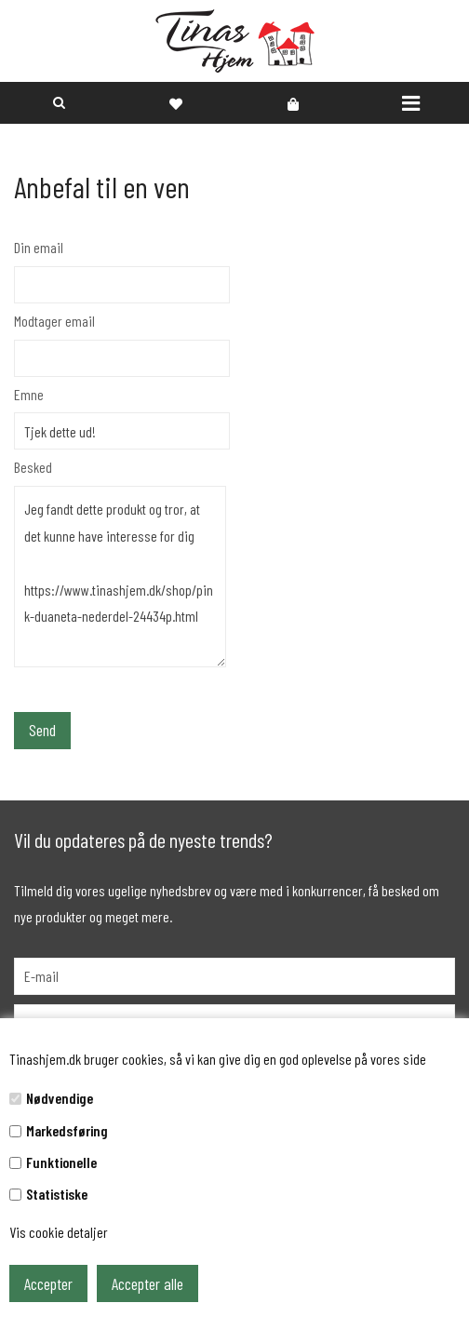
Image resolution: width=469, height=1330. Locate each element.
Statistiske (56, 1193)
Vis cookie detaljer (58, 1232)
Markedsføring (67, 1130)
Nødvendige (59, 1098)
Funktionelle (61, 1162)
